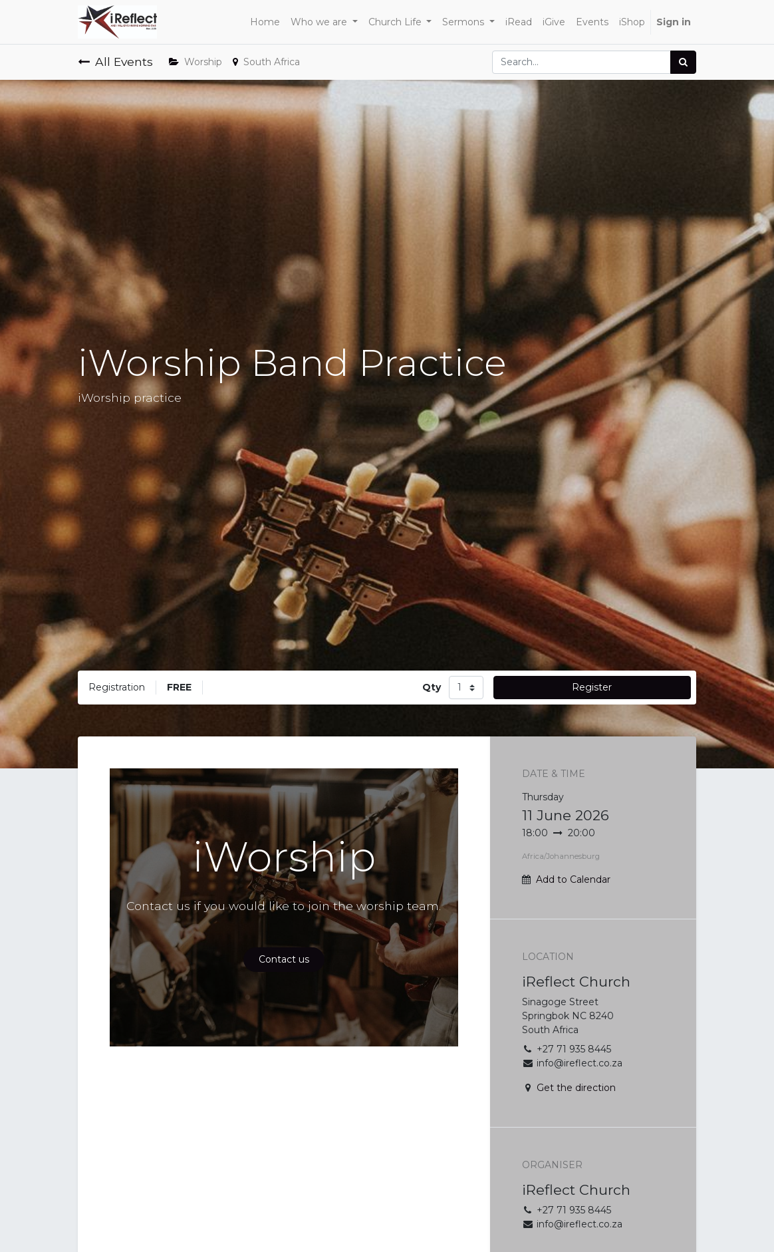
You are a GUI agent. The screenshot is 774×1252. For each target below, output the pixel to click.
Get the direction (576, 1088)
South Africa (266, 62)
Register (592, 687)
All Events (115, 62)
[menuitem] (265, 22)
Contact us (284, 959)
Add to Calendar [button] (573, 879)
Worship (195, 62)
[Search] (683, 62)
